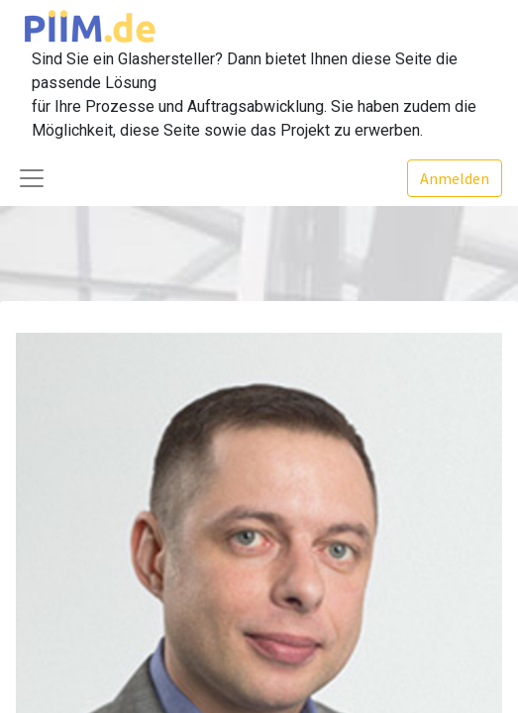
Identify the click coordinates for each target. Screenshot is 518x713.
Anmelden (454, 178)
